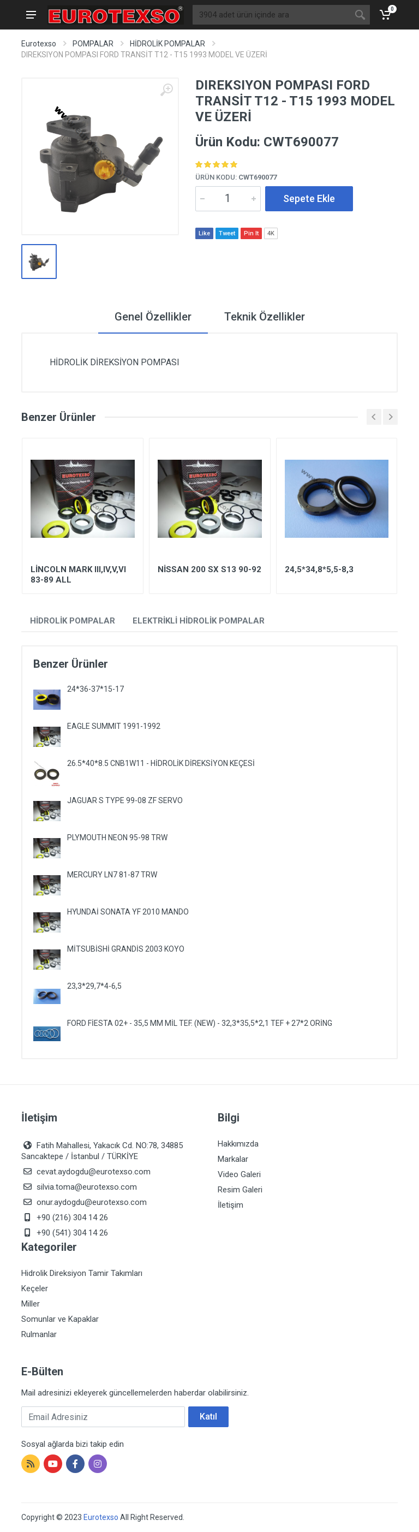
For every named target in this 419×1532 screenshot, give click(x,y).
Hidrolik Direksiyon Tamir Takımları (81, 1273)
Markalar (233, 1159)
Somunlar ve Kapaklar (60, 1319)
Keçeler (34, 1288)
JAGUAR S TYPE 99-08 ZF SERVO (125, 800)
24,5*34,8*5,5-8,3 (319, 569)
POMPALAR (93, 43)
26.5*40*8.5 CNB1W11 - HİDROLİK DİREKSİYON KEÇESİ (161, 763)
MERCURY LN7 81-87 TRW (112, 874)
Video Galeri (239, 1174)
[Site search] (271, 15)
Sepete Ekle (309, 198)
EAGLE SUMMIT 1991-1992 (113, 726)
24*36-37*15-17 (95, 689)
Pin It (251, 233)
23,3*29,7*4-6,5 (94, 986)
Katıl (208, 1416)
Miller (30, 1304)
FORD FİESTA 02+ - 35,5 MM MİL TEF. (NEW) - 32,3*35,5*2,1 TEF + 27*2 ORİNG (199, 1023)
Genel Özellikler (153, 316)
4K (270, 233)
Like (204, 233)
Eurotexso (38, 43)
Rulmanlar (39, 1334)
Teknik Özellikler (264, 316)
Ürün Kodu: (236, 177)
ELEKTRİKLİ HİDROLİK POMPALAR (199, 621)
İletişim (230, 1205)
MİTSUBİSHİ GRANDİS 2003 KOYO (125, 949)
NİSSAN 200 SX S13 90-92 (209, 569)
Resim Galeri (240, 1190)
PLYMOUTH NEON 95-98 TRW (117, 837)
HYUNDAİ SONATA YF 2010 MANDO (128, 911)
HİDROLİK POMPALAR (167, 43)
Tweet (227, 233)
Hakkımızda (238, 1144)
